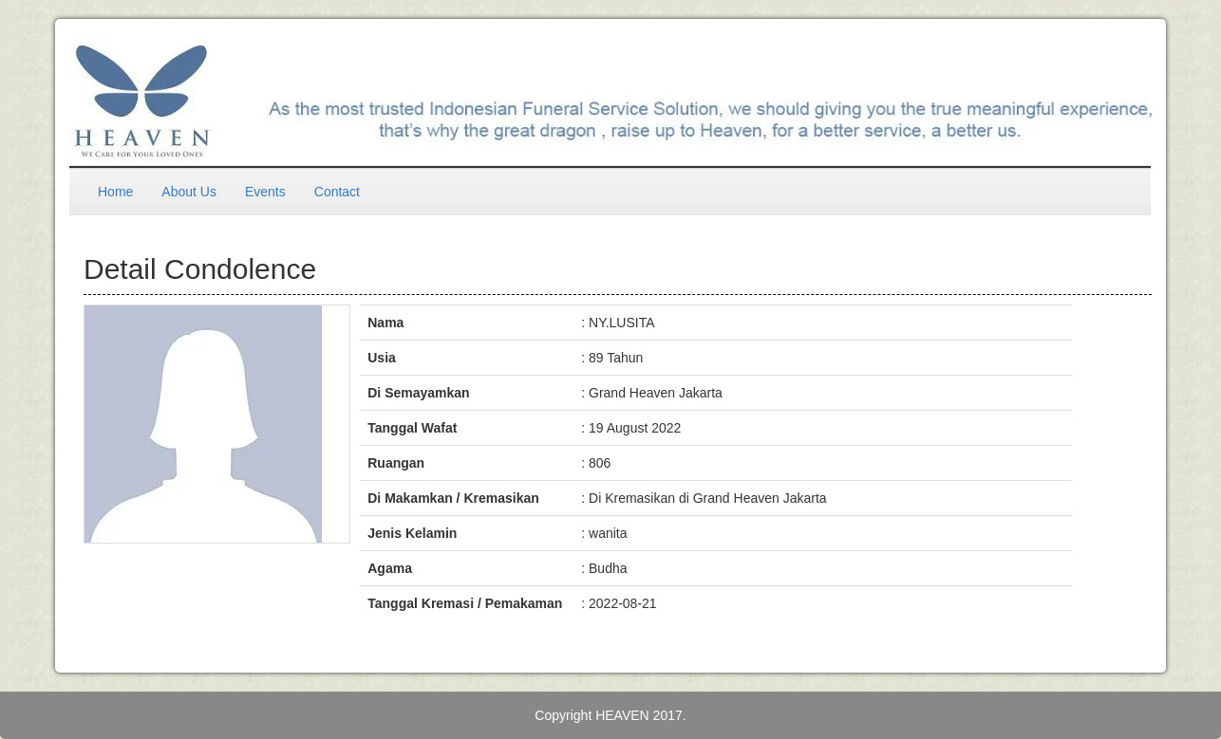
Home (115, 191)
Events (265, 191)
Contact (337, 191)
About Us (188, 191)
